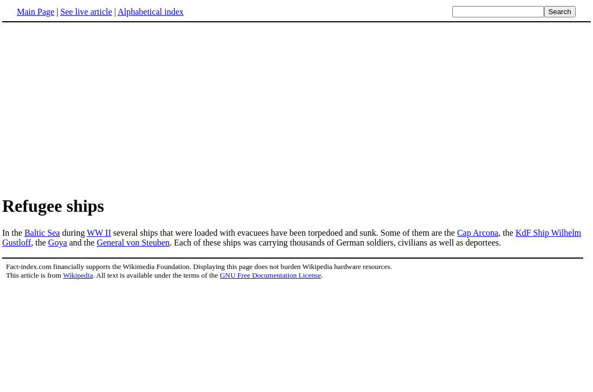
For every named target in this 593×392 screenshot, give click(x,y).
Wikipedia (78, 275)
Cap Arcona (477, 232)
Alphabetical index (150, 11)
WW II (99, 232)
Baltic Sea (42, 232)
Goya (57, 242)
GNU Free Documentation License (270, 275)
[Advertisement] (296, 108)
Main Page (35, 11)
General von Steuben (133, 242)
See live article (86, 11)
